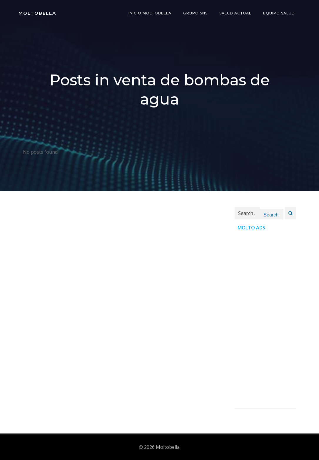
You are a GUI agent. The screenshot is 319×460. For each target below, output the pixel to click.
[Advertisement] (265, 319)
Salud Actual (235, 13)
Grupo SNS (195, 13)
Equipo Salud (279, 13)
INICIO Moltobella (149, 13)
